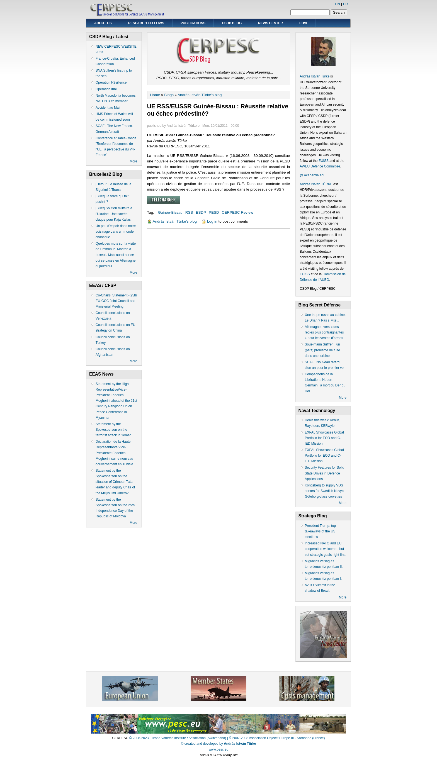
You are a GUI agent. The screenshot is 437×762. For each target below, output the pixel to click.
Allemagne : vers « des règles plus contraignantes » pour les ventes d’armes (324, 332)
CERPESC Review (237, 212)
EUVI (303, 23)
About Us (103, 23)
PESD (214, 212)
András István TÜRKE (316, 184)
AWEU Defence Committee (320, 166)
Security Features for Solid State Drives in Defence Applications (324, 473)
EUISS (324, 161)
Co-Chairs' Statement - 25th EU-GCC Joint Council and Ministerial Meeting (116, 300)
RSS (189, 212)
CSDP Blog (232, 23)
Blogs (169, 95)
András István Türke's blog (200, 95)
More (133, 161)
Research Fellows (146, 23)
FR (345, 4)
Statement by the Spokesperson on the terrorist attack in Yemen (114, 429)
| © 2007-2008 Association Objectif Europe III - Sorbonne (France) (276, 738)
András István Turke (315, 76)
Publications (193, 23)
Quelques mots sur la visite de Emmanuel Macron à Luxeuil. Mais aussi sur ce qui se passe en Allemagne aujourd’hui (116, 255)
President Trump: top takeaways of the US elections (320, 531)
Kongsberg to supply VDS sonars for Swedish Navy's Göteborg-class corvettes (324, 490)
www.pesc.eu (219, 749)
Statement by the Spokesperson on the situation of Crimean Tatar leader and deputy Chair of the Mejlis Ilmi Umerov (115, 482)
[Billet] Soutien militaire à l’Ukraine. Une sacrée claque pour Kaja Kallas (114, 213)
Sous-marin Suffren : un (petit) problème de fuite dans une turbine (322, 349)
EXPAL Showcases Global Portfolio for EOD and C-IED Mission (324, 437)
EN (337, 4)
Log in (212, 221)
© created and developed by (218, 744)
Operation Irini (106, 89)
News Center (270, 23)
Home (155, 95)
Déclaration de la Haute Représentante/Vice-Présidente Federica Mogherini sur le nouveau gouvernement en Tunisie (114, 453)
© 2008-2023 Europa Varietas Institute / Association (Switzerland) (177, 738)
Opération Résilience (111, 82)
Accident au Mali (108, 107)
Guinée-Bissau (170, 212)
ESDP (201, 212)
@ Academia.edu (313, 175)
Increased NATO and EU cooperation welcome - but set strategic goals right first (325, 548)
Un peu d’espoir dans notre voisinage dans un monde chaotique (116, 231)
